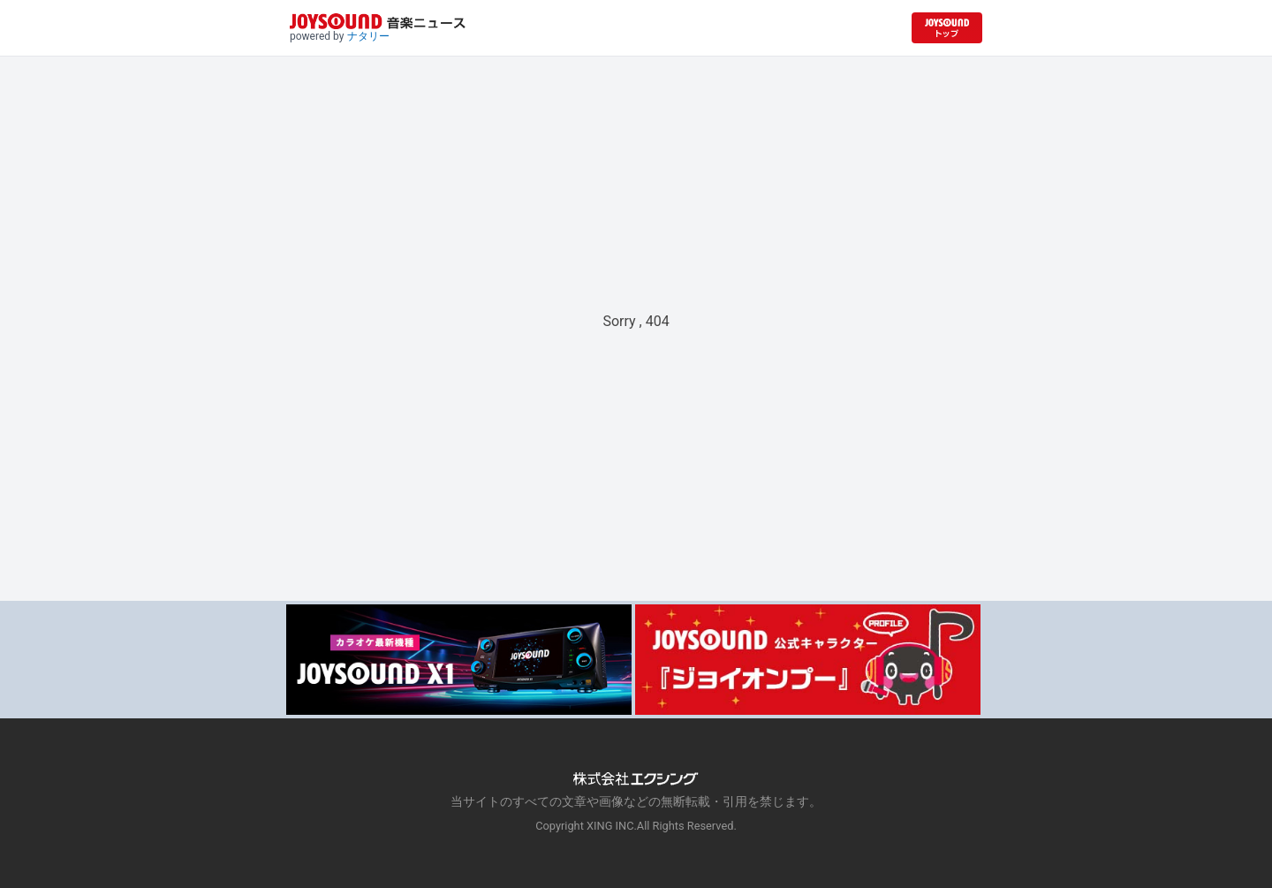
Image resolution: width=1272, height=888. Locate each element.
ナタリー (368, 36)
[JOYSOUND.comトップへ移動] (947, 27)
